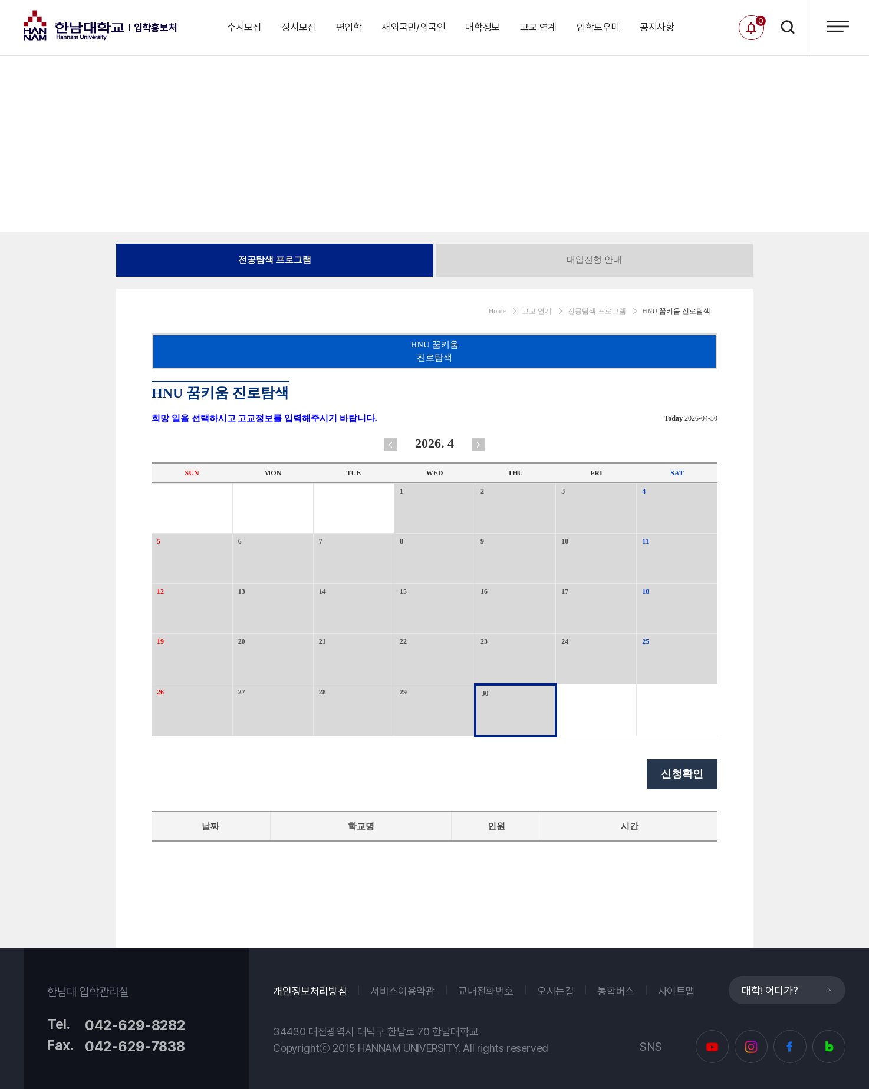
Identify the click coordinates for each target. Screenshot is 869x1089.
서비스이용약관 (402, 991)
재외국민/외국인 (413, 27)
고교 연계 (538, 27)
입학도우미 (598, 27)
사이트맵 (676, 991)
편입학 (349, 27)
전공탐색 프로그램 (274, 259)
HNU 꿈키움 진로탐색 (434, 351)
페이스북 (790, 1046)
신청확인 (682, 774)
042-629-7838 (135, 1046)
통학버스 (615, 991)
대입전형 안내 (594, 259)
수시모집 (244, 27)
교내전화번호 (486, 991)
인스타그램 (751, 1046)
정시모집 (298, 27)
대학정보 (482, 27)
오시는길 (555, 991)
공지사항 (657, 27)
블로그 (828, 1046)
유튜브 (712, 1046)
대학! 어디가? (770, 990)
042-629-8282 (135, 1025)
